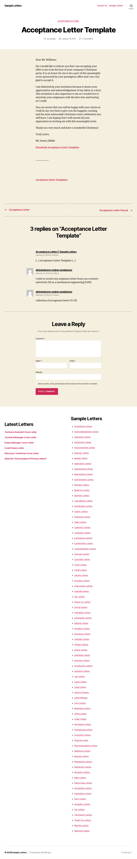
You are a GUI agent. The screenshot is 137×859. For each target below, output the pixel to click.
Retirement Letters (82, 767)
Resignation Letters (83, 762)
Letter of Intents (81, 692)
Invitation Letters (82, 671)
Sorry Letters (80, 799)
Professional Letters (83, 730)
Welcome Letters (82, 831)
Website (39, 372)
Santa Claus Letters (83, 783)
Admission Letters (82, 437)
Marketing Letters (82, 708)
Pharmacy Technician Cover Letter (22, 453)
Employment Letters (83, 586)
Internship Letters (82, 655)
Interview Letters (82, 660)
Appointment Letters (83, 469)
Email (72, 361)
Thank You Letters (82, 820)
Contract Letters (81, 554)
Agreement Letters (82, 442)
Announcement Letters (84, 448)
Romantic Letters (82, 772)
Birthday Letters (81, 485)
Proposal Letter (81, 740)
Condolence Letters (83, 538)
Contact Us (102, 5)
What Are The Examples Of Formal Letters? (26, 459)
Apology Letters (81, 453)
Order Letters (80, 719)
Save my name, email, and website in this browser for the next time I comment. (67, 384)
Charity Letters (81, 511)
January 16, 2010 (69, 39)
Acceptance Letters (68, 21)
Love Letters (80, 703)
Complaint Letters (82, 533)
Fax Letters (79, 597)
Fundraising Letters (83, 618)
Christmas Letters (82, 517)
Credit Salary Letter (14, 448)
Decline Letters (81, 575)
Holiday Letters (81, 645)
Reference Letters (82, 751)
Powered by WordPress (41, 852)
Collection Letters (82, 527)
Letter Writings (81, 698)
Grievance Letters (82, 634)
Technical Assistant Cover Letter (21, 432)
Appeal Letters (80, 458)
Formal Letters (80, 607)
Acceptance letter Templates (53, 180)
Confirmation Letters (83, 543)
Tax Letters (79, 809)
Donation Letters (82, 581)
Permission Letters (82, 724)
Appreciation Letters (83, 474)
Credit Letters (80, 570)
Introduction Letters (83, 666)
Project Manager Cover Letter (19, 443)
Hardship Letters (81, 639)
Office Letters (80, 714)
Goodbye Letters (82, 629)
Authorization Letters (84, 480)
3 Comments (88, 39)
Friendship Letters (82, 613)
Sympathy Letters (82, 804)
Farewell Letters (81, 591)
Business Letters (81, 495)
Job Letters (79, 676)
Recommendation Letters (85, 746)
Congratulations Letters (85, 549)
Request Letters (81, 756)
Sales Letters (80, 778)
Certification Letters (83, 506)
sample (52, 39)
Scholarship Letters (83, 788)
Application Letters (82, 464)
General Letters (81, 623)
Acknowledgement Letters (86, 432)
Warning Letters (81, 825)
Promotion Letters (82, 735)
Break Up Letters (82, 490)
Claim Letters (80, 522)
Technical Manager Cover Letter (20, 437)
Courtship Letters (82, 559)
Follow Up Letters (82, 602)
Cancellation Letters (83, 501)
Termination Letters (83, 815)
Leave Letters (80, 682)
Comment (40, 339)
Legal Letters (80, 687)
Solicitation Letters (82, 794)
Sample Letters (14, 5)
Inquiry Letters (80, 650)
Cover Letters (80, 565)
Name (39, 361)
